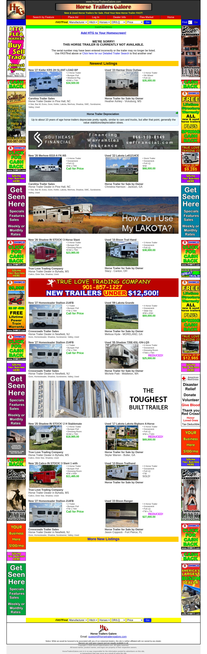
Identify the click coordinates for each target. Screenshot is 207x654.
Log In (95, 17)
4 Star (31, 104)
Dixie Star (39, 274)
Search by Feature (43, 17)
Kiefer (56, 104)
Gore (50, 104)
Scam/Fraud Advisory (103, 27)
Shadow (79, 104)
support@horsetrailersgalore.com (107, 636)
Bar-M (38, 104)
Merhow (71, 104)
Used (37, 107)
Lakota (63, 104)
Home (170, 17)
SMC (86, 104)
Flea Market (146, 17)
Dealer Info (119, 17)
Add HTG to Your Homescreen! (103, 33)
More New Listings (103, 539)
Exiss (44, 104)
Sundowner (95, 104)
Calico (31, 274)
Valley (31, 107)
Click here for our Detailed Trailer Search (105, 53)
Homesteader (40, 337)
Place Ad (73, 17)
